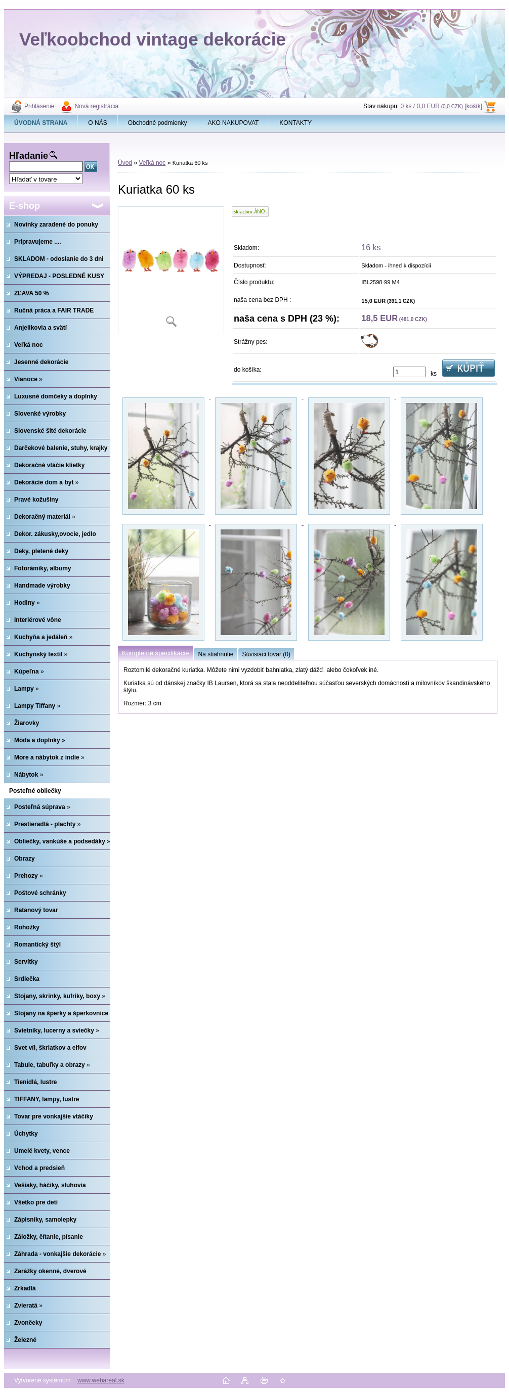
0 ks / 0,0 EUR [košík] (441, 106)
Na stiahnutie (215, 654)
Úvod (125, 162)
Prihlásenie (39, 106)
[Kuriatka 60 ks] (171, 270)
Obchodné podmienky (157, 122)
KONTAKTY (295, 122)
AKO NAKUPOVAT (233, 122)
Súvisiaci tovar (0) (266, 654)
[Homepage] (41, 122)
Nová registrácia (96, 106)
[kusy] (409, 372)
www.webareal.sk (100, 1380)
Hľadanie (28, 156)
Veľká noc (152, 162)
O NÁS (97, 122)
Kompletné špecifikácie (155, 653)
